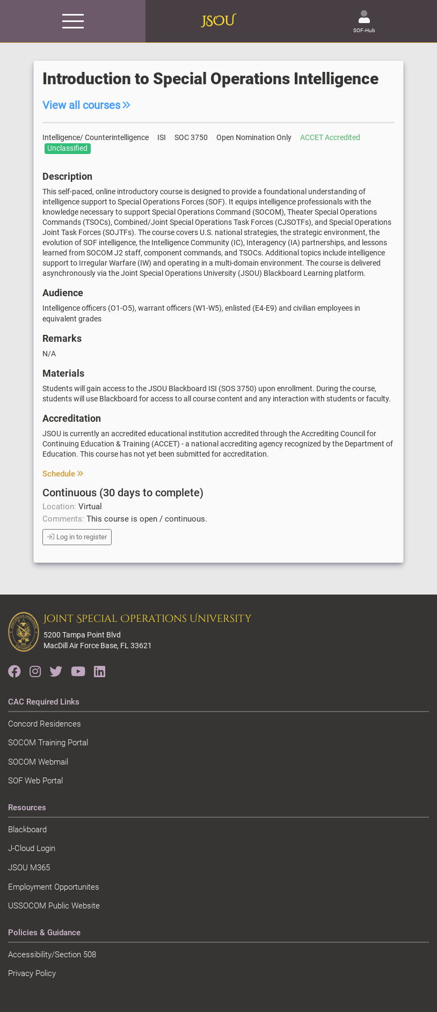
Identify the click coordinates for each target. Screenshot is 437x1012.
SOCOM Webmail (38, 762)
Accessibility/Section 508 (52, 954)
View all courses (86, 105)
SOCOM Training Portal (48, 742)
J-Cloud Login (31, 848)
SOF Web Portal (35, 781)
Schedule (62, 474)
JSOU (218, 21)
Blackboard (27, 829)
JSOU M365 (29, 867)
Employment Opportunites (53, 887)
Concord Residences (44, 724)
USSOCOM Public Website (54, 906)
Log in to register (77, 537)
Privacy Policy (32, 973)
